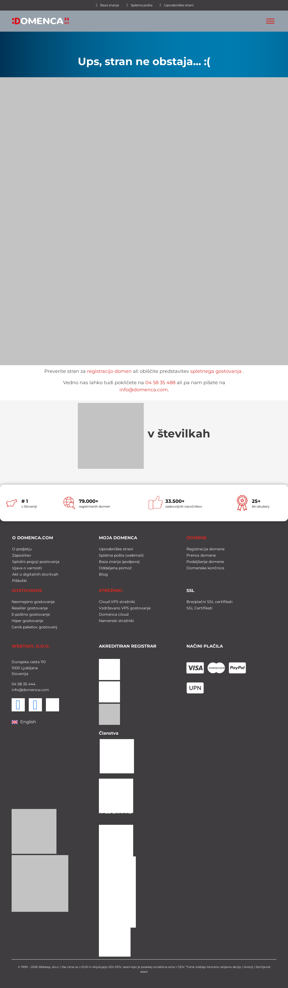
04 (14, 683)
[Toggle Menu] (270, 20)
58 (19, 683)
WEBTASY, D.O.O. (31, 645)
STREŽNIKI (110, 589)
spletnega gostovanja (216, 371)
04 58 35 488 (160, 382)
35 (24, 683)
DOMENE (196, 537)
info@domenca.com (143, 390)
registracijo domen (109, 371)
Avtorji (248, 966)
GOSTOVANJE (27, 589)
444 (31, 683)
